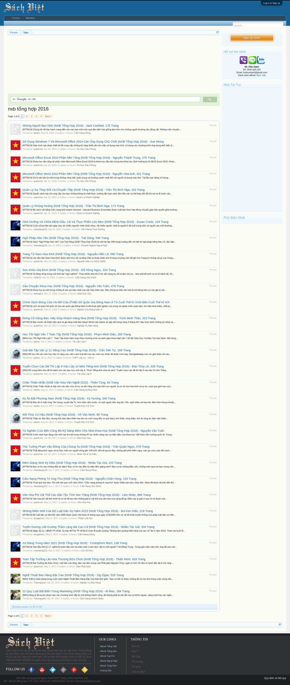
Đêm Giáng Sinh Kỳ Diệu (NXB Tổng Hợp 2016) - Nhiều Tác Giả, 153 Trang (72, 462)
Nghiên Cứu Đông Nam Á (89, 309)
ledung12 (38, 293)
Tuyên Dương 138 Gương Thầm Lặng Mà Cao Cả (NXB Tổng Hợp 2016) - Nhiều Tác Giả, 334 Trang (88, 527)
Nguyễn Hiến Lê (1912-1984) (91, 261)
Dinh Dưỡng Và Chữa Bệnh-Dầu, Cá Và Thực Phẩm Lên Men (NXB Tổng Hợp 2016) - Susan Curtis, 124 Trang (95, 221)
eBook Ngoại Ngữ (108, 661)
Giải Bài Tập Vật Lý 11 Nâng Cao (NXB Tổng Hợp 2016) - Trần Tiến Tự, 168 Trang (76, 350)
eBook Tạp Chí (107, 656)
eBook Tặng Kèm (108, 665)
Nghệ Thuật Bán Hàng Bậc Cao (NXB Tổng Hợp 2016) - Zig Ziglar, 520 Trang (73, 575)
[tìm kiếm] (105, 99)
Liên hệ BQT (138, 671)
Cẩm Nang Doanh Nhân (92, 598)
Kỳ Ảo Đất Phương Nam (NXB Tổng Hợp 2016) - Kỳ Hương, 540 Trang (68, 398)
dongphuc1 (39, 518)
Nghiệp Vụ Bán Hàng (87, 325)
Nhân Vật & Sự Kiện (87, 454)
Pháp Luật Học (85, 518)
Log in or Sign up (271, 3)
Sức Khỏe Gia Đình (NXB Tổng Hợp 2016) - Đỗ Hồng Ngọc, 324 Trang (69, 270)
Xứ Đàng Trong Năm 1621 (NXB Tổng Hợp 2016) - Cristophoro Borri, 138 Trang (74, 543)
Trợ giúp (136, 666)
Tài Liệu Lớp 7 (79, 341)
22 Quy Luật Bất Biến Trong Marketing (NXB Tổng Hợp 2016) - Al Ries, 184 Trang (75, 591)
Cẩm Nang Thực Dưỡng (93, 229)
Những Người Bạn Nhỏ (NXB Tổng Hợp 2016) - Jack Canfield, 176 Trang (70, 125)
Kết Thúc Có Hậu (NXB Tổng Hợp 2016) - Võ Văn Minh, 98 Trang (65, 414)
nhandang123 (40, 229)
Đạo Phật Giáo (83, 566)
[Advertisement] (114, 65)
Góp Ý (135, 651)
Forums (16, 18)
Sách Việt (261, 75)
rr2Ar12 (37, 277)
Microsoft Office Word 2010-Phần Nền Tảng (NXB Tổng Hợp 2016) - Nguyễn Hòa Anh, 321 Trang (86, 173)
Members (30, 18)
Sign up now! (251, 38)
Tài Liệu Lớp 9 (84, 374)
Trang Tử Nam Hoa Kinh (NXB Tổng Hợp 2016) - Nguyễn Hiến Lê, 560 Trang (72, 254)
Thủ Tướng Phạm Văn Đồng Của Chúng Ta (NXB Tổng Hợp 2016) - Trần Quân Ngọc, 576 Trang (85, 446)
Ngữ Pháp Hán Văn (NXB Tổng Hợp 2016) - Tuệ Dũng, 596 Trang (65, 238)
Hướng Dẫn (105, 670)
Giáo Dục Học (84, 293)
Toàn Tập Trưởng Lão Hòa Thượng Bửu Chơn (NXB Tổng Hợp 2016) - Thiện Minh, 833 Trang (83, 559)
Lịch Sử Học (87, 550)
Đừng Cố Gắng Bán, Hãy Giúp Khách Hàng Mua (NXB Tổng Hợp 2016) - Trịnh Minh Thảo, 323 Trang (88, 318)
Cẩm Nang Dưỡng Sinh (85, 390)
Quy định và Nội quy (275, 678)
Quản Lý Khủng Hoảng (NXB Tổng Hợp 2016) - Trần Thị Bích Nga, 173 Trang (73, 205)
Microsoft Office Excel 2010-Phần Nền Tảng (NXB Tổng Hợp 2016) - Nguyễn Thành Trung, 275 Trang (88, 157)
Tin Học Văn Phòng (86, 149)
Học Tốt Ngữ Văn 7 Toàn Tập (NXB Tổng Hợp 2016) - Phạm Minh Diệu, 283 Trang (76, 334)
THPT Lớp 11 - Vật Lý (83, 358)
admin (37, 341)
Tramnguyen (40, 582)
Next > (48, 116)
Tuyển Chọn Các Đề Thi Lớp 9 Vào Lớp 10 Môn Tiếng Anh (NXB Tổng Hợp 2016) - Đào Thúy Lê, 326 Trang (93, 366)
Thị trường (137, 661)
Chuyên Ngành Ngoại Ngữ (94, 245)
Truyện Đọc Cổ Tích (84, 406)
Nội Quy (136, 656)
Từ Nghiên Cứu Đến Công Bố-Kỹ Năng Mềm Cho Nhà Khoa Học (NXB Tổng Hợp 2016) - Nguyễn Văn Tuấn (93, 430)
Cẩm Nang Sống (82, 133)
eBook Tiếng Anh (108, 651)
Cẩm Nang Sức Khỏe (85, 277)
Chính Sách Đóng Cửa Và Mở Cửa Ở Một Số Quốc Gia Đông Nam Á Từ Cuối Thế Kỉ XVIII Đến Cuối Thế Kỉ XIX (96, 302)
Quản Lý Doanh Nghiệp (88, 197)
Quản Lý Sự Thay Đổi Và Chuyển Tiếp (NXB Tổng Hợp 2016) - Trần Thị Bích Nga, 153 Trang (83, 189)
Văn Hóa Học (84, 502)
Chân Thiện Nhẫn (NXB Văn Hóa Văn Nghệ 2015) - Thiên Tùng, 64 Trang (70, 382)
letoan (37, 133)
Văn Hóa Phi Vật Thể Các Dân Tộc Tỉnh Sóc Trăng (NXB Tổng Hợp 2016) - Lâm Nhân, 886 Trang (86, 494)
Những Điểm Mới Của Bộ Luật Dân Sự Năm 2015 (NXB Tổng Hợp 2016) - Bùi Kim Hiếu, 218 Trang (87, 511)
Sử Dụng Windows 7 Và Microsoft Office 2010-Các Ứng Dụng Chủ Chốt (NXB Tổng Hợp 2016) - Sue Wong (93, 141)
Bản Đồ (136, 646)
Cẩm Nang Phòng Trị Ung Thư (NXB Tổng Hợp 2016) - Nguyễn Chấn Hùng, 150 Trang (79, 478)
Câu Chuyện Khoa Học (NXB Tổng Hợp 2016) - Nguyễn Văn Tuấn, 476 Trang (73, 286)
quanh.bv (38, 149)
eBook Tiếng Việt (108, 646)
